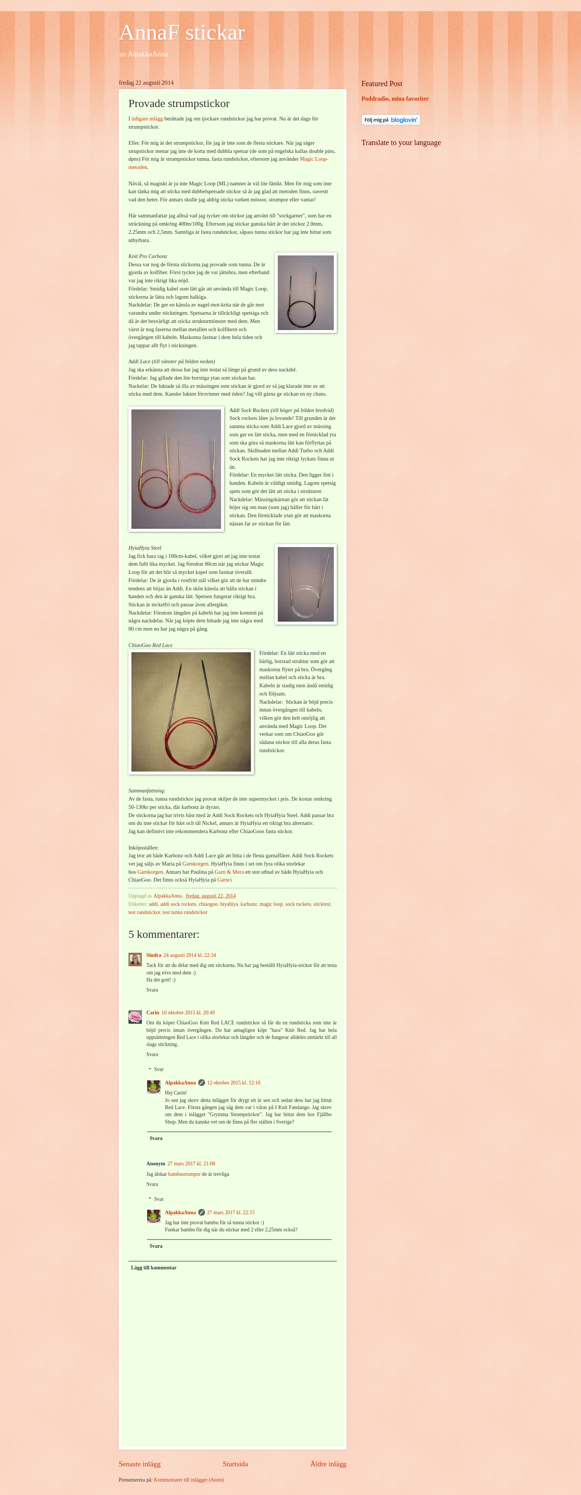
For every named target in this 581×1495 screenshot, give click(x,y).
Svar (159, 1069)
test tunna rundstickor (185, 912)
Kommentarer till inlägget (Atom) (189, 1480)
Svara (152, 990)
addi (153, 904)
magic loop (271, 904)
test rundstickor (144, 912)
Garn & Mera (229, 872)
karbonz (248, 904)
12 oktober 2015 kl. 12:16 (234, 1083)
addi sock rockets (178, 904)
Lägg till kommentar (154, 1268)
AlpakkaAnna (180, 1083)
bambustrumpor (184, 1174)
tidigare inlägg (147, 119)
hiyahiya (229, 904)
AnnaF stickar (182, 32)
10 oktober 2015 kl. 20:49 (188, 1012)
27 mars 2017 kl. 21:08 (191, 1163)
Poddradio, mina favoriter (395, 98)
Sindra (153, 955)
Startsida (235, 1464)
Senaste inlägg (140, 1464)
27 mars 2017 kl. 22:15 (231, 1212)
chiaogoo (208, 904)
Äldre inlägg (328, 1464)
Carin (152, 1012)
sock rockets (298, 904)
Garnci (224, 880)
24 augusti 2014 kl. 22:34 (190, 955)
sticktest (322, 904)
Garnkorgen (195, 864)
